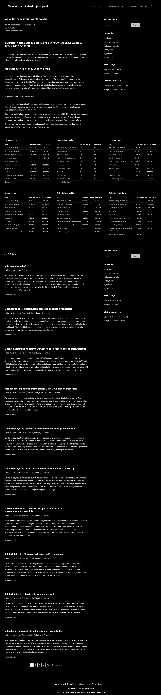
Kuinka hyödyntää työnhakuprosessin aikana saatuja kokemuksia (39, 428)
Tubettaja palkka (62, 154)
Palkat (101, 6)
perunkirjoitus (88, 688)
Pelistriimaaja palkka (11, 207)
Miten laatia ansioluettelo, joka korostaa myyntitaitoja (33, 631)
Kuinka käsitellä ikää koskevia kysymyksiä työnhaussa (33, 554)
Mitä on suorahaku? (15, 266)
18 (48, 665)
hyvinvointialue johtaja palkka (14, 232)
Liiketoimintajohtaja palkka (13, 165)
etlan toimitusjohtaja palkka (14, 175)
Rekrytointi (108, 50)
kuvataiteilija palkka (63, 179)
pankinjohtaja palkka (11, 168)
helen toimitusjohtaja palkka (14, 148)
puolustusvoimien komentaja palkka (17, 172)
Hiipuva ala (108, 73)
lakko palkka (61, 165)
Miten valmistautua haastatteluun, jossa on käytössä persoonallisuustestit (45, 348)
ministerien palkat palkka (13, 154)
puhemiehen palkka (11, 161)
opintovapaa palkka (63, 161)
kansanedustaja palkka (116, 179)
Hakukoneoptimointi (79, 692)
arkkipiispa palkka (115, 175)
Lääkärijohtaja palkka (12, 228)
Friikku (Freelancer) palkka (65, 172)
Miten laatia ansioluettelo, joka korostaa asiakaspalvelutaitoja (38, 309)
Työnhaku (108, 57)
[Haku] (151, 6)
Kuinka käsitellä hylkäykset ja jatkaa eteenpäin (29, 594)
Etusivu (93, 6)
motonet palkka (62, 175)
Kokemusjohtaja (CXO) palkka (67, 148)
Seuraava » (57, 665)
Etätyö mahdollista (111, 89)
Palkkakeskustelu (111, 46)
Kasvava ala (9, 28)
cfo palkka (8, 218)
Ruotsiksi (143, 6)
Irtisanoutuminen (129, 6)
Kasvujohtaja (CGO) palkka (118, 225)
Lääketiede (15, 25)
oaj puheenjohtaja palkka (117, 234)
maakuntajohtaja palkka (117, 172)
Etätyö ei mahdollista (13, 31)
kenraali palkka (114, 168)
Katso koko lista (11, 182)
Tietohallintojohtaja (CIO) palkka (15, 225)
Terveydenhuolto (28, 25)
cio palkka (8, 221)
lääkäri (7, 25)
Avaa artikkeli (10, 295)
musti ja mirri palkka (63, 168)
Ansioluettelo (109, 38)
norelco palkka (62, 151)
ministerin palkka (10, 179)
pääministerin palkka (11, 158)
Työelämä (113, 6)
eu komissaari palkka (12, 151)
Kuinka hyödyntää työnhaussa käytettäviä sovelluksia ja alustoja (39, 468)
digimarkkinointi (98, 692)
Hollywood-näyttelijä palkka (66, 158)
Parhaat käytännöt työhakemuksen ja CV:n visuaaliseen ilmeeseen (40, 388)
